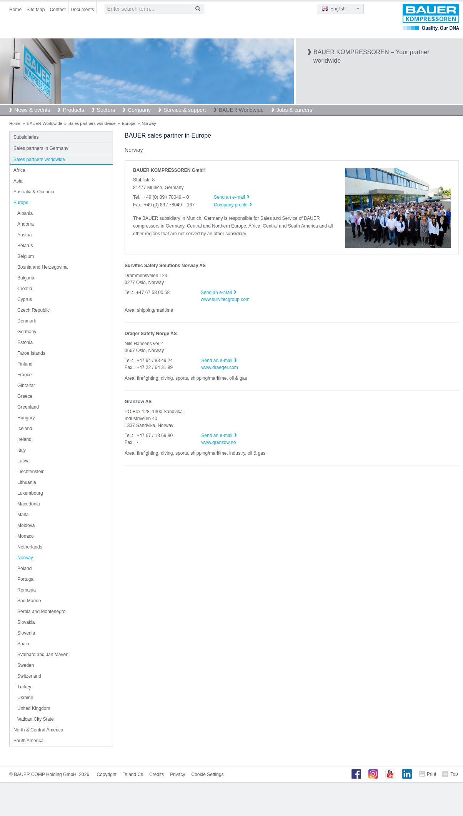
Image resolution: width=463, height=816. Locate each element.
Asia (17, 181)
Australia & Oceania (33, 191)
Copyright (106, 774)
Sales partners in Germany (40, 148)
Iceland (24, 428)
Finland (24, 364)
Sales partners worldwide (92, 123)
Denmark (26, 321)
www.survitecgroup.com (225, 299)
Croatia (24, 288)
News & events (32, 110)
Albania (25, 213)
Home (15, 9)
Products (73, 110)
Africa (19, 170)
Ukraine (25, 697)
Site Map (36, 9)
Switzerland (29, 676)
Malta (22, 514)
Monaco (25, 536)
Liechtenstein (31, 471)
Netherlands (29, 547)
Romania (26, 590)
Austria (24, 235)
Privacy (177, 774)
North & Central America (38, 730)
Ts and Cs (133, 774)
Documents (82, 9)
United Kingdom (33, 708)
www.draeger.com (219, 367)
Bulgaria (25, 278)
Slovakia (26, 622)
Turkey (24, 687)
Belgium (25, 256)
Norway (25, 557)
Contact (57, 9)
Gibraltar (26, 385)
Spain (23, 643)
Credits (156, 774)
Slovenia (26, 633)
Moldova (26, 525)
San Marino (29, 600)
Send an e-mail (216, 292)
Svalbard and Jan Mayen (42, 654)
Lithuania (26, 482)
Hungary (26, 417)
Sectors (106, 110)
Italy (21, 450)
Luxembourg (30, 493)
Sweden (25, 665)
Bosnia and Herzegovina (42, 267)
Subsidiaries (25, 137)
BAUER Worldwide (241, 110)
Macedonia (28, 504)
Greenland (28, 407)
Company (139, 110)
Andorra (25, 224)
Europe (128, 123)
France (24, 374)
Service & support (184, 110)
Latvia (23, 461)
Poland (24, 568)
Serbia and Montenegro (41, 611)
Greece (24, 396)
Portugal (26, 579)
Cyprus (24, 299)
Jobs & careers (294, 110)
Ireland (24, 439)
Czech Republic (33, 310)
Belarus (25, 245)
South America (28, 740)
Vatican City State (35, 719)
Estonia (25, 342)
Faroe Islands (31, 353)
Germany (26, 331)
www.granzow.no (218, 442)
